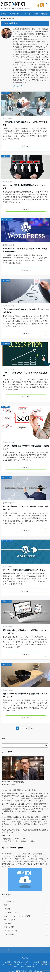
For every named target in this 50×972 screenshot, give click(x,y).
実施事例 (10, 964)
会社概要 (4, 14)
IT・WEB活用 (5, 343)
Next (31, 728)
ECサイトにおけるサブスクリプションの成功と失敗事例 (25, 374)
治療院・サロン (6, 477)
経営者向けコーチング (18, 14)
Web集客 (26, 909)
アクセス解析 (5, 280)
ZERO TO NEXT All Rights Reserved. (29, 971)
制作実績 (44, 14)
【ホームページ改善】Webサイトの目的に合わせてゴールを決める (26, 310)
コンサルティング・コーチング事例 (26, 916)
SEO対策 (26, 923)
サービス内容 (33, 14)
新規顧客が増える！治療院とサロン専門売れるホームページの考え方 (26, 631)
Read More (25, 146)
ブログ (19, 964)
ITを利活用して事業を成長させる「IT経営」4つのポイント (25, 123)
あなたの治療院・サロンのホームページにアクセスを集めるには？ (26, 507)
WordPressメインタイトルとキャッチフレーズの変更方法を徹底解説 (25, 250)
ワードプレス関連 (6, 219)
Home (3, 18)
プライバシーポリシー (31, 964)
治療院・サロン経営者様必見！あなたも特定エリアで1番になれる (25, 695)
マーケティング (26, 920)
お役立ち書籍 (26, 934)
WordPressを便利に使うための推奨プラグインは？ (24, 570)
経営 (5, 93)
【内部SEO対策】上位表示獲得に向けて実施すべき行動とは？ (26, 447)
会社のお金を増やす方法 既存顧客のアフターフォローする (25, 186)
